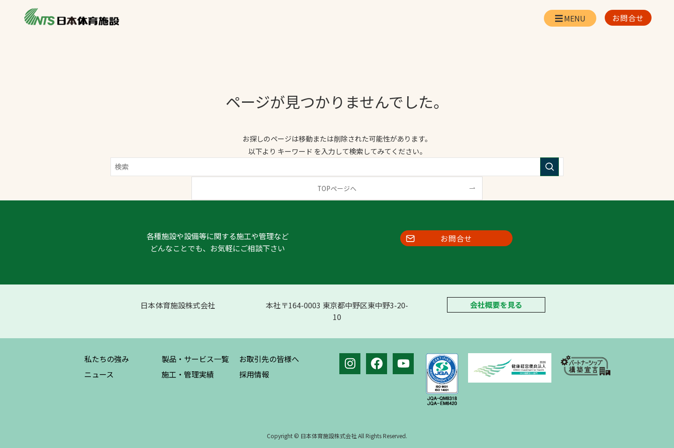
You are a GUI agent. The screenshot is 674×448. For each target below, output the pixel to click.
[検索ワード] (337, 166)
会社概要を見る (496, 305)
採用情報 (254, 374)
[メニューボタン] (570, 18)
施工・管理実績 (187, 374)
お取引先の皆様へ (269, 358)
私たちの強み (106, 358)
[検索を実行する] (549, 166)
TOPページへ (337, 188)
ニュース (99, 374)
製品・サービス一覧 (195, 358)
